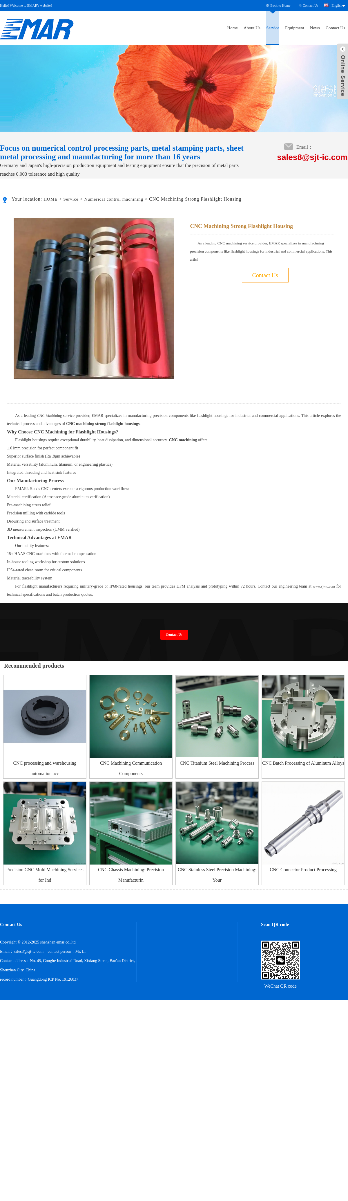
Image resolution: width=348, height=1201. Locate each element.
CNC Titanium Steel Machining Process (217, 861)
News (315, 28)
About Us (252, 28)
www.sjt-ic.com (324, 685)
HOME (50, 199)
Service (272, 28)
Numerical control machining (113, 199)
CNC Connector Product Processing (303, 967)
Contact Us (310, 5)
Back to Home (280, 5)
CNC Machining (49, 514)
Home (232, 28)
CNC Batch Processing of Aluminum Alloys (303, 861)
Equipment (294, 28)
